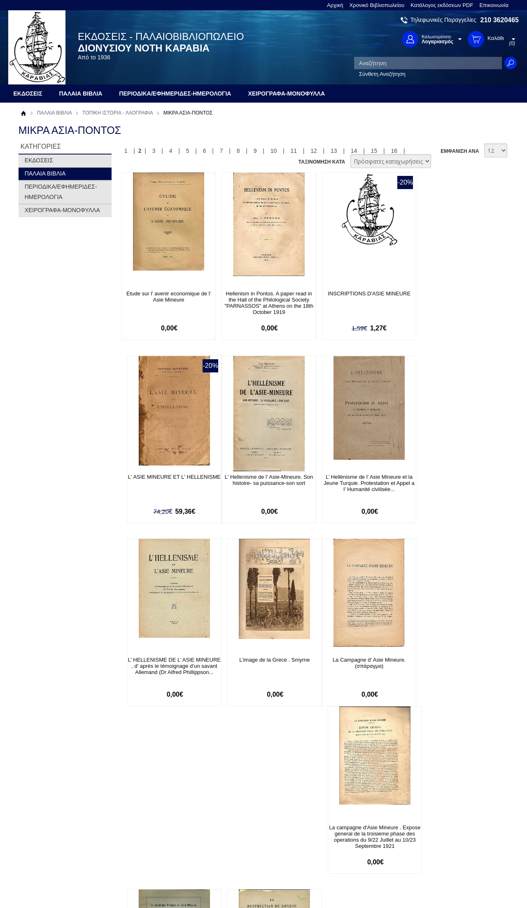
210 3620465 (499, 19)
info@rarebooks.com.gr (452, 858)
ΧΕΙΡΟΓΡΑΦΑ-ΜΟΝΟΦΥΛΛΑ (62, 210)
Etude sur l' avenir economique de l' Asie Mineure (166, 296)
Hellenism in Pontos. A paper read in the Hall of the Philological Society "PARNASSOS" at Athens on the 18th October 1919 (261, 302)
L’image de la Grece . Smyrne (450, 477)
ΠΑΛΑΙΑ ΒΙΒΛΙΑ (54, 113)
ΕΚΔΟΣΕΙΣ (39, 160)
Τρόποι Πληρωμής (146, 827)
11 (293, 150)
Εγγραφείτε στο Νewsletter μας (175, 774)
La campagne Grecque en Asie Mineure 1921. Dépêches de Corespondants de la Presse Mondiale (356, 669)
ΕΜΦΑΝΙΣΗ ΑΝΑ (460, 151)
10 (273, 150)
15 (374, 150)
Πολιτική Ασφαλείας (147, 852)
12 (313, 150)
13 (334, 150)
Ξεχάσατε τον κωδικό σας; (255, 844)
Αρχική (335, 5)
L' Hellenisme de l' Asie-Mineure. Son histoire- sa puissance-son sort (166, 480)
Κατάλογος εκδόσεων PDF (441, 5)
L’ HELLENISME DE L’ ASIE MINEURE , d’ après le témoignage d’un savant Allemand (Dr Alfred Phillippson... (355, 486)
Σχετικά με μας (41, 818)
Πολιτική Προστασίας (48, 844)
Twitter (347, 831)
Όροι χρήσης (39, 831)
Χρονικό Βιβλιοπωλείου (377, 5)
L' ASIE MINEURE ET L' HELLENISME (450, 296)
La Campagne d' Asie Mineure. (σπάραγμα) (165, 663)
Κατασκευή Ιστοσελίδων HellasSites (466, 888)
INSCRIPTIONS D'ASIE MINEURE (356, 293)
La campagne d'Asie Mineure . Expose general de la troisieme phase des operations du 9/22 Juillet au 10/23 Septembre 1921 (260, 669)
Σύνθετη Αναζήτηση (382, 74)
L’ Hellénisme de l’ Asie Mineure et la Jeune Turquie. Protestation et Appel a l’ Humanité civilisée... (260, 483)
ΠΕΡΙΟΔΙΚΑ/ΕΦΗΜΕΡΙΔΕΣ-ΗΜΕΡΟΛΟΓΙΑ (61, 191)
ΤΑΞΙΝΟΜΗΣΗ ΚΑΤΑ (321, 162)
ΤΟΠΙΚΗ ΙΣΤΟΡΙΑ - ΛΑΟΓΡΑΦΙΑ (117, 113)
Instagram (352, 845)
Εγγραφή (234, 831)
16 (394, 150)
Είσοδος (234, 818)
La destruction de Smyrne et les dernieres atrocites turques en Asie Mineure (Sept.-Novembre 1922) (451, 666)
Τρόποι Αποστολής (146, 839)
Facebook (351, 818)
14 (354, 150)
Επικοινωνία (493, 5)
